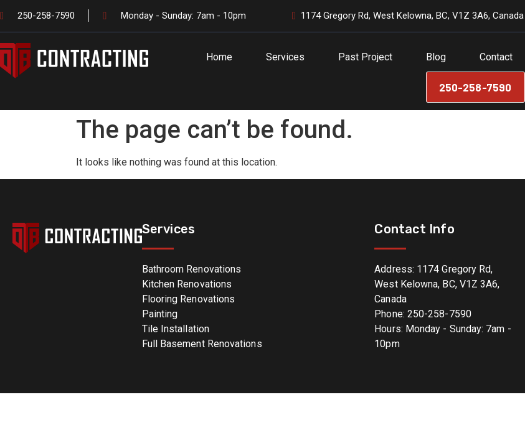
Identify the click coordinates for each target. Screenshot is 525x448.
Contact (496, 57)
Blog (436, 57)
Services (285, 57)
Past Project (365, 57)
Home (219, 57)
